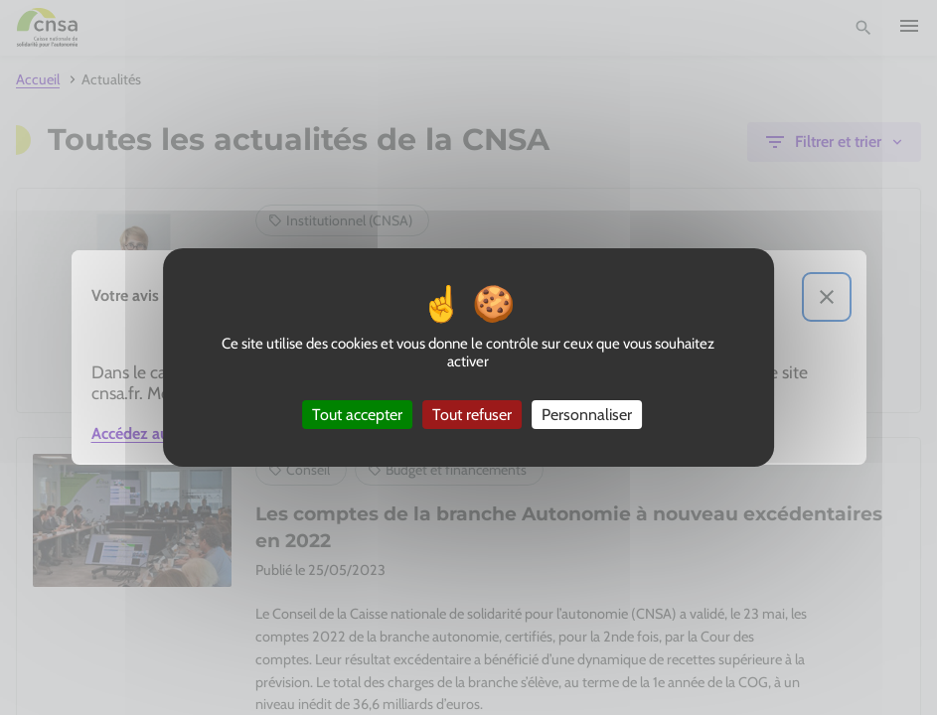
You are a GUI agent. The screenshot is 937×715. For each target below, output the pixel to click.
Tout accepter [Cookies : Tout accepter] (357, 414)
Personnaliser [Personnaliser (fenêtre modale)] (587, 414)
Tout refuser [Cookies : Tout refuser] (472, 414)
